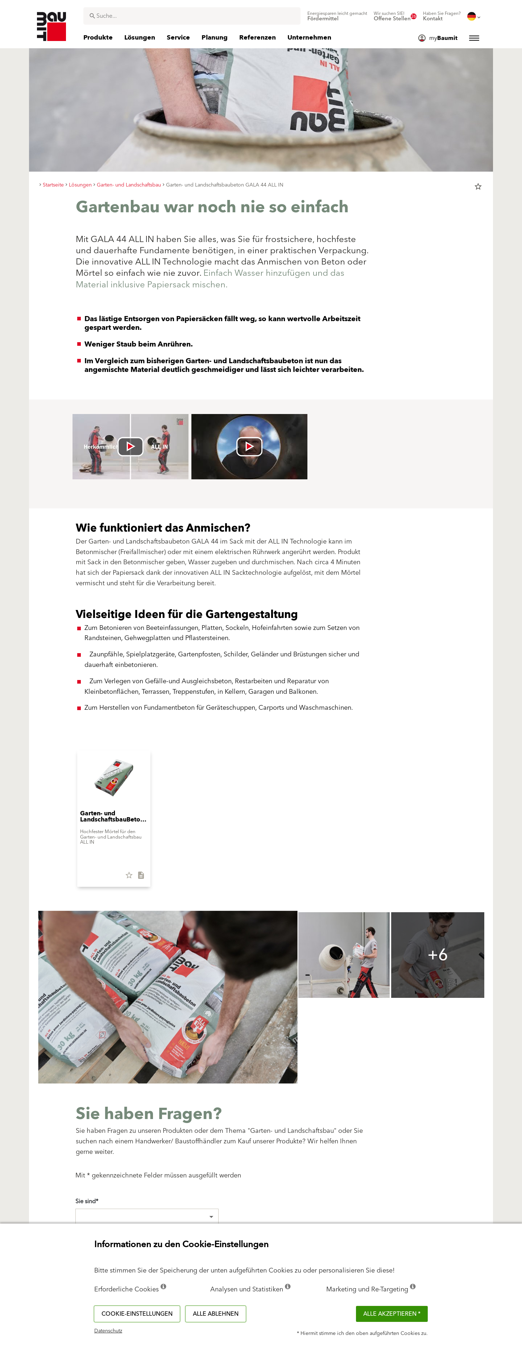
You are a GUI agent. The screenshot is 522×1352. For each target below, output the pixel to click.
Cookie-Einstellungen (137, 1314)
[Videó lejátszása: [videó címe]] (130, 446)
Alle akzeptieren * (391, 1314)
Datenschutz (108, 1331)
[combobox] (192, 16)
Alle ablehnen (216, 1314)
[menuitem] (337, 16)
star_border (478, 186)
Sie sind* (86, 1201)
